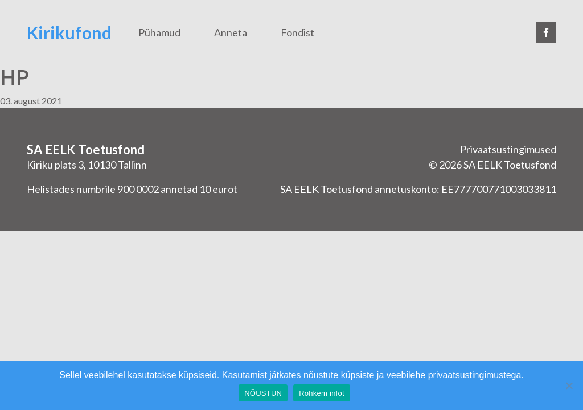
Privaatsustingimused (508, 149)
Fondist (297, 32)
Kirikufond (69, 32)
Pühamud (159, 32)
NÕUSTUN (263, 393)
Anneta (230, 32)
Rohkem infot (321, 393)
